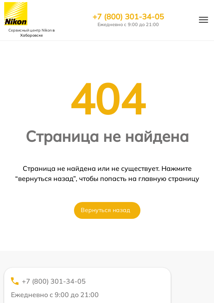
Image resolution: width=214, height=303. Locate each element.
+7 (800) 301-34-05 (128, 16)
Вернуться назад (105, 210)
